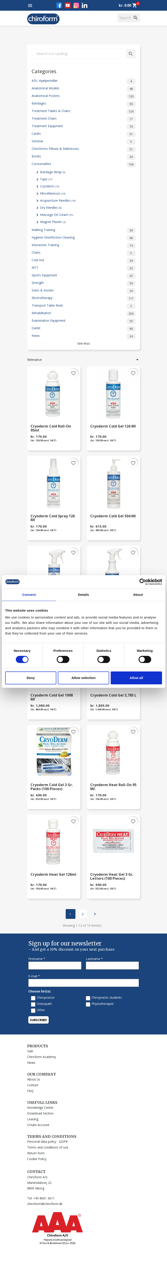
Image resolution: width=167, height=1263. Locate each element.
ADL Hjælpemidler (84, 81)
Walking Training (84, 230)
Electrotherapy (84, 298)
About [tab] (138, 594)
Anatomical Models (84, 89)
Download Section (40, 1113)
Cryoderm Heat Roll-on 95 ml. (113, 787)
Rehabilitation (84, 314)
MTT (84, 268)
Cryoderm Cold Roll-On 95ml (51, 428)
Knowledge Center (40, 1107)
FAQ (30, 1091)
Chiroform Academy (41, 1057)
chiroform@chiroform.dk (44, 1204)
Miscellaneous (52, 193)
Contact (32, 1085)
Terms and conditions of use (47, 1147)
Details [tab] (83, 594)
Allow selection (83, 678)
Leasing (32, 1119)
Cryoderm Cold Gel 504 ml (113, 516)
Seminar (84, 142)
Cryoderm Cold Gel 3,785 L (113, 695)
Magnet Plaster (52, 222)
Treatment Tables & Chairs (84, 111)
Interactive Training (84, 246)
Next (95, 914)
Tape (46, 179)
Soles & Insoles (84, 291)
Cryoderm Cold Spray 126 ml (53, 518)
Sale (30, 1051)
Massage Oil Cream (56, 215)
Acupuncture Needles (57, 200)
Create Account (38, 1125)
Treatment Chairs (84, 119)
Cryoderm (49, 186)
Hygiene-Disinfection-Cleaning (84, 238)
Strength (84, 283)
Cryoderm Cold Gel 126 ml (113, 426)
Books (84, 157)
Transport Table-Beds (84, 306)
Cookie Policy (36, 1159)
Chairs (84, 253)
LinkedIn (84, 5)
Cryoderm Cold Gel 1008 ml (52, 697)
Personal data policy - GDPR (47, 1141)
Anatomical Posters (84, 96)
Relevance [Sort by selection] (83, 359)
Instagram (76, 5)
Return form (36, 1153)
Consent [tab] (29, 594)
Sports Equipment (84, 276)
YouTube (68, 5)
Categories (44, 71)
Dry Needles (50, 207)
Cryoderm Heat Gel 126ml (53, 875)
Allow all (136, 678)
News (84, 336)
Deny (31, 678)
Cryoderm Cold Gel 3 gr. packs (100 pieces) (52, 787)
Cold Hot (84, 261)
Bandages (84, 104)
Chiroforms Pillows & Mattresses (84, 149)
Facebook (59, 5)
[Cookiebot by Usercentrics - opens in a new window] (142, 581)
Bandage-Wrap (52, 172)
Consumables (84, 164)
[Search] (128, 17)
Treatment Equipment (84, 127)
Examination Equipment (84, 321)
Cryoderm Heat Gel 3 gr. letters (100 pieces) (111, 877)
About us (33, 1079)
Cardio (84, 134)
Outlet (84, 329)
